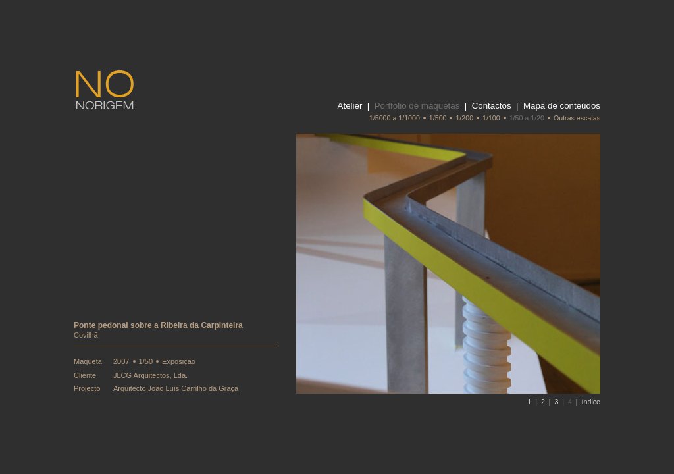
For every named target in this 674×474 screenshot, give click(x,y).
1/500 (438, 118)
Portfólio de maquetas (417, 106)
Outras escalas (577, 118)
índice (591, 402)
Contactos (491, 106)
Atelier (350, 106)
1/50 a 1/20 (526, 118)
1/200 (464, 118)
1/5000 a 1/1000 (394, 118)
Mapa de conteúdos (561, 106)
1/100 (491, 118)
